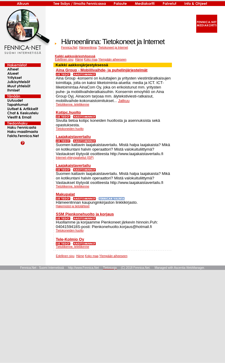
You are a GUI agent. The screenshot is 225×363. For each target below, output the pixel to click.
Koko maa (91, 59)
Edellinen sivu (64, 59)
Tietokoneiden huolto (69, 128)
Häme (79, 59)
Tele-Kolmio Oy (70, 239)
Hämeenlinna (88, 47)
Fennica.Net (69, 47)
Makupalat (65, 194)
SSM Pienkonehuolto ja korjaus (85, 214)
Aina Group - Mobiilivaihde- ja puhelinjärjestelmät (102, 70)
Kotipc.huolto (68, 112)
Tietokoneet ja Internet (113, 47)
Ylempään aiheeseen (112, 59)
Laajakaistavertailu (73, 136)
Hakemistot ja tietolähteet (72, 206)
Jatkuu (123, 100)
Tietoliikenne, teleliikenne (72, 104)
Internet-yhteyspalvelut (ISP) (75, 157)
